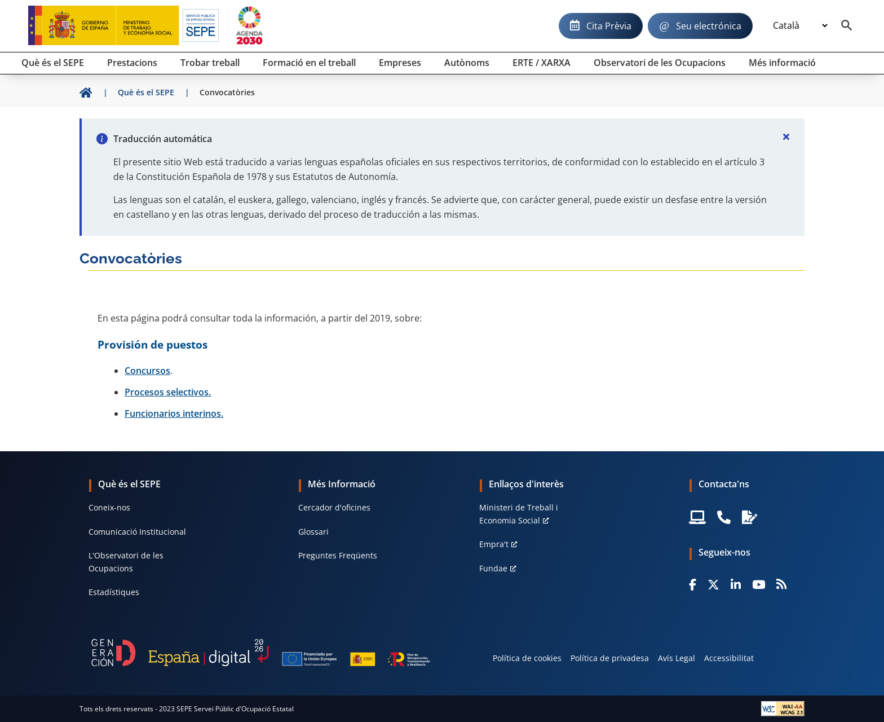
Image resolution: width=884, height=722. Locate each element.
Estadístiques (114, 592)
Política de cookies (527, 658)
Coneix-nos (109, 507)
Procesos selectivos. (168, 392)
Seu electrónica (708, 26)
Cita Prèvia (608, 26)
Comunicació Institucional (137, 531)
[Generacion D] (260, 652)
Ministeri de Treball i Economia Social (518, 513)
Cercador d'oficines (334, 507)
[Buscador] (847, 26)
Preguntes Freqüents (337, 555)
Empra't (494, 544)
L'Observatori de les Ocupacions (126, 561)
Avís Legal (676, 658)
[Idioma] (800, 26)
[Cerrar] (786, 136)
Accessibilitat (729, 658)
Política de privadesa (610, 658)
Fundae (493, 568)
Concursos (147, 370)
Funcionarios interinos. (174, 413)
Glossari (313, 531)
